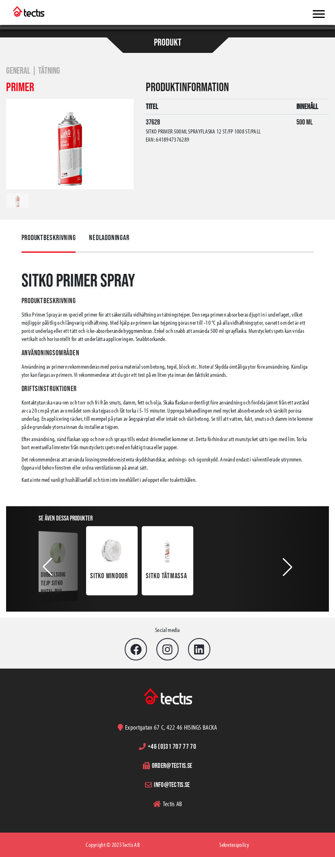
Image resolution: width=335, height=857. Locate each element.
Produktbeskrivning (49, 238)
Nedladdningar (109, 238)
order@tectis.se (172, 765)
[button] (47, 567)
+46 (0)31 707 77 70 (172, 746)
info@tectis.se (172, 784)
